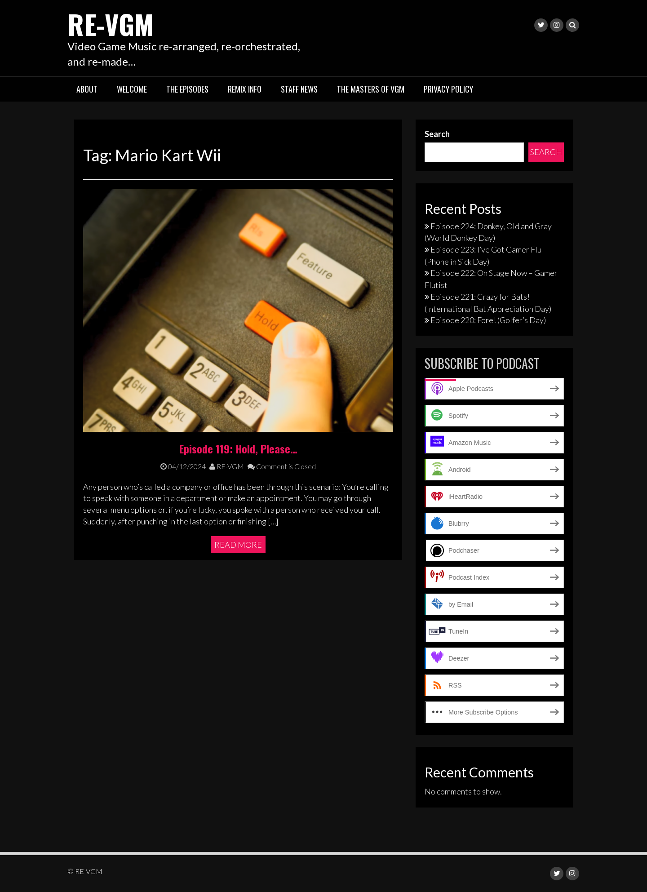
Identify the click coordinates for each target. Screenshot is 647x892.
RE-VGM (110, 24)
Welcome (132, 89)
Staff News (299, 89)
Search (437, 134)
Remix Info (244, 89)
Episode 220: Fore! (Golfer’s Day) (488, 320)
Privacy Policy (448, 89)
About (86, 89)
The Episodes (187, 89)
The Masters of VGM (370, 89)
